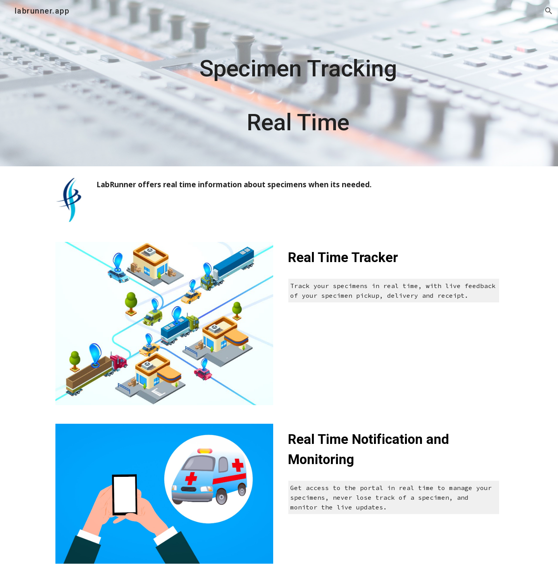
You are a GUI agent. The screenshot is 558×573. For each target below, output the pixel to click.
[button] (548, 11)
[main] (298, 83)
